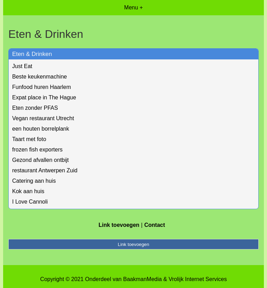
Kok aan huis (28, 191)
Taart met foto (29, 139)
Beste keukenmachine (39, 77)
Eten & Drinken (32, 54)
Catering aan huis (34, 181)
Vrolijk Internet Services (198, 279)
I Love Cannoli (30, 202)
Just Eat (22, 66)
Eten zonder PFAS (35, 108)
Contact (154, 225)
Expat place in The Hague (44, 97)
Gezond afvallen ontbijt (40, 160)
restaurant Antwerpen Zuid (45, 170)
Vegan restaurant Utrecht (43, 118)
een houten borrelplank (40, 129)
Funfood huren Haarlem (41, 87)
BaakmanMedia (142, 279)
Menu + (133, 7)
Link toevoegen (118, 225)
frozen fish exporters (37, 150)
